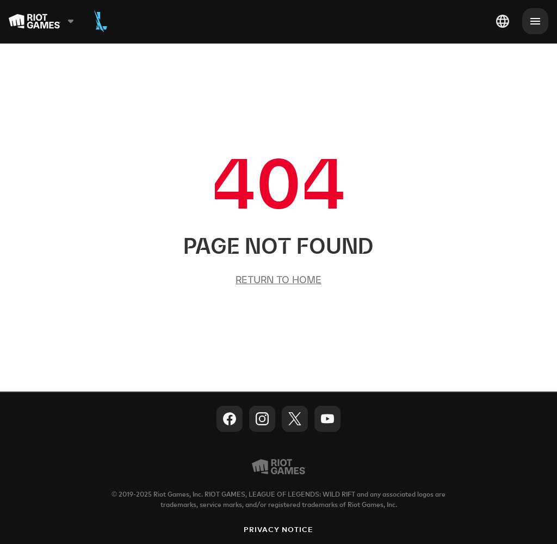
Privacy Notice (279, 530)
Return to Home (278, 279)
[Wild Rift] (101, 21)
